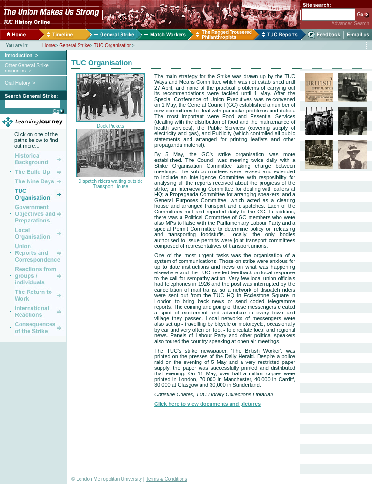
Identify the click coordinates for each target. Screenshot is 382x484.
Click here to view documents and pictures (207, 404)
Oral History (17, 83)
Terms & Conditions (166, 479)
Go (360, 14)
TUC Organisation (113, 45)
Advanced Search (350, 23)
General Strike (74, 45)
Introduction (18, 55)
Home (48, 45)
